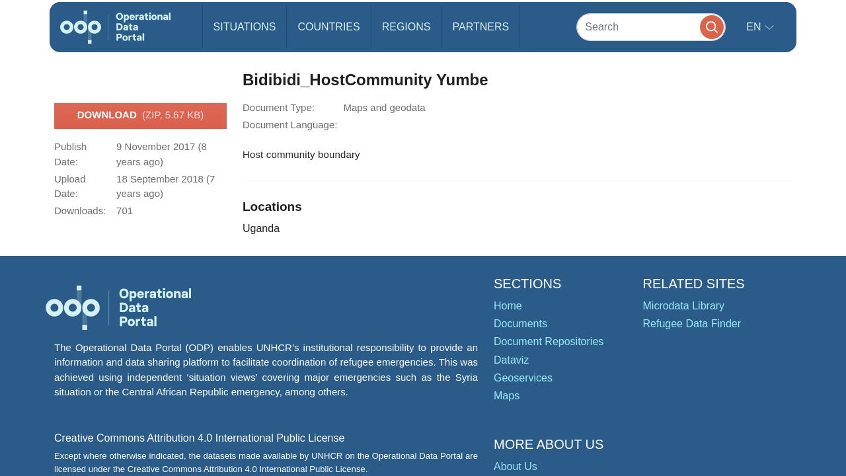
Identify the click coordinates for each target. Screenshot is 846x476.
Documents (520, 323)
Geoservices (523, 377)
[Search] (651, 26)
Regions (406, 26)
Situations (244, 26)
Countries (328, 26)
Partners (480, 26)
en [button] (755, 26)
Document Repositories (548, 341)
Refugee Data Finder (692, 323)
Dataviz (511, 360)
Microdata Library (684, 305)
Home (508, 305)
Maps (506, 395)
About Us (515, 466)
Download (140, 116)
